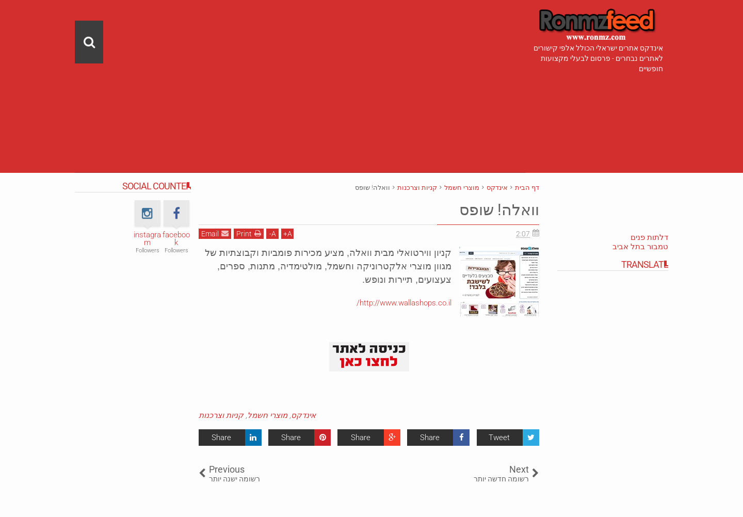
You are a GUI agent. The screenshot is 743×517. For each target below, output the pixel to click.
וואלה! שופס (496, 209)
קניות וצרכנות (221, 415)
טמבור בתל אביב (640, 246)
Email (215, 233)
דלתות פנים (649, 237)
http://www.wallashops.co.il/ (404, 303)
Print (248, 233)
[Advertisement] (300, 72)
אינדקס (303, 415)
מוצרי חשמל (267, 415)
